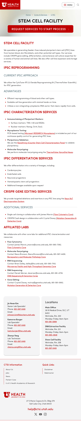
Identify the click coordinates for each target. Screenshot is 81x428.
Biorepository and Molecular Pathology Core (26, 257)
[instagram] (45, 414)
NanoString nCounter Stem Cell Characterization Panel (41, 142)
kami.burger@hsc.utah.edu (19, 331)
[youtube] (40, 414)
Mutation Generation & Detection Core (24, 285)
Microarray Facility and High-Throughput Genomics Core (31, 266)
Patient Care (11, 380)
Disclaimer (48, 369)
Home (28, 15)
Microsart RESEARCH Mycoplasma (40, 133)
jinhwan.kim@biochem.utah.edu (21, 314)
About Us (9, 369)
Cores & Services (40, 15)
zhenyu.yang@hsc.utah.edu (19, 347)
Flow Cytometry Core (63, 214)
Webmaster (49, 373)
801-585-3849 (51, 335)
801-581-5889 (51, 321)
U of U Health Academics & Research (20, 383)
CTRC (53, 15)
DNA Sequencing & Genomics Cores (22, 276)
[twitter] (35, 414)
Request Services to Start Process (40, 29)
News (8, 376)
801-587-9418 (19, 309)
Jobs (7, 373)
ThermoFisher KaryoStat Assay (59, 152)
